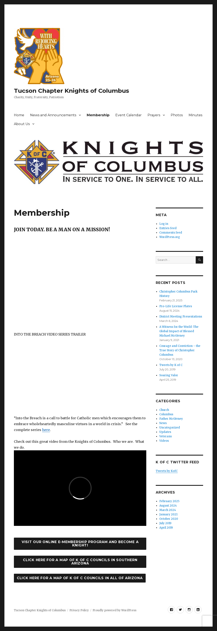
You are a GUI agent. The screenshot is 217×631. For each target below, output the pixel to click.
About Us (22, 124)
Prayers (154, 115)
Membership (98, 115)
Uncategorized (169, 427)
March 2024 (167, 510)
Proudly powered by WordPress (114, 610)
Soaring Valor (168, 375)
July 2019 (165, 523)
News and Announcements (53, 115)
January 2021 (168, 514)
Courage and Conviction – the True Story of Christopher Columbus (179, 350)
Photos (177, 115)
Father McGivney (171, 419)
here (46, 430)
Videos (164, 441)
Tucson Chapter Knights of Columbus (71, 90)
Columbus (166, 414)
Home (19, 115)
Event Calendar (128, 115)
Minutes (195, 115)
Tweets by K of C (170, 365)
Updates (165, 432)
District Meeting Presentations (180, 316)
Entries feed (168, 228)
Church (164, 410)
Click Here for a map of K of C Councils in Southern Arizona (80, 561)
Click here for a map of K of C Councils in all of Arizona (80, 578)
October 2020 (168, 519)
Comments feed (170, 232)
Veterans (165, 436)
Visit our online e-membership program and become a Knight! (80, 543)
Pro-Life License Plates (175, 306)
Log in (163, 224)
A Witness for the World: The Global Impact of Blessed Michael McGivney (178, 331)
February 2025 (169, 501)
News (163, 423)
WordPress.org (169, 237)
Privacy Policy (79, 610)
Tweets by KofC (167, 471)
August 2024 (168, 505)
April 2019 (166, 527)
